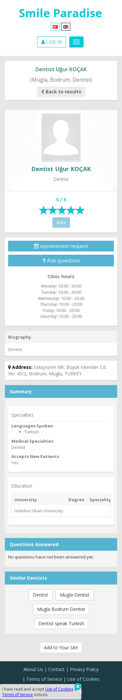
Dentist (40, 595)
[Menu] (76, 41)
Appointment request (61, 246)
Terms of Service (44, 679)
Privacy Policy (84, 669)
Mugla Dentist (74, 595)
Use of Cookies (83, 679)
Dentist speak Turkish (61, 623)
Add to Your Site (61, 647)
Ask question (61, 260)
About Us (33, 669)
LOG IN (51, 42)
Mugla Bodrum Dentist (61, 609)
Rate (61, 222)
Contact (56, 669)
